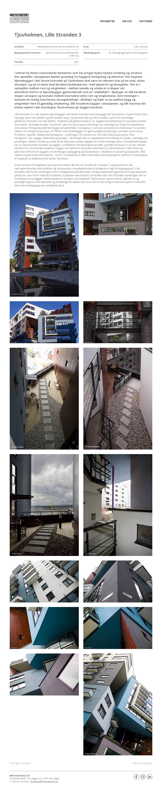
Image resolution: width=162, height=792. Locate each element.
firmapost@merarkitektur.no (44, 781)
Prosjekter (107, 21)
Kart (57, 778)
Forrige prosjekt (20, 763)
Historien (145, 21)
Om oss (127, 21)
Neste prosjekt (142, 763)
